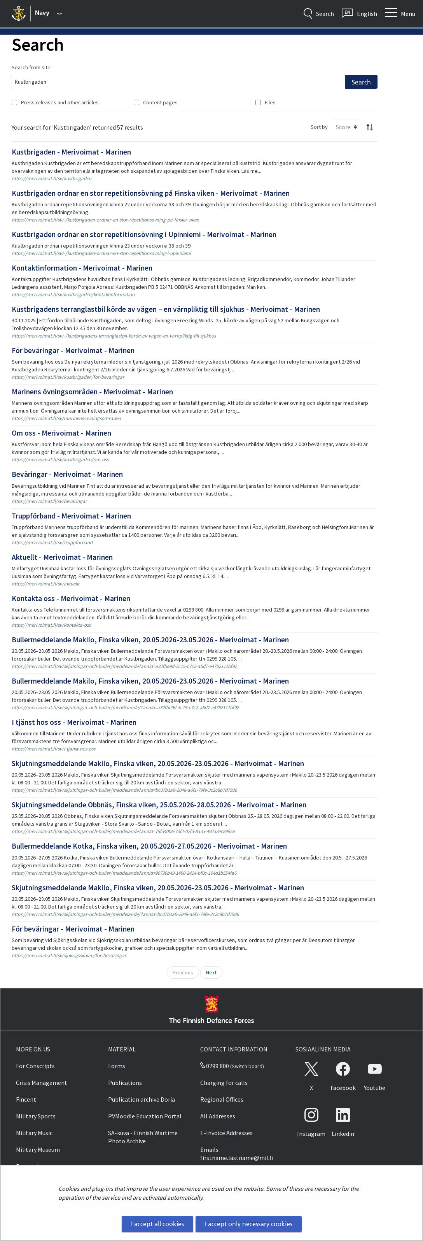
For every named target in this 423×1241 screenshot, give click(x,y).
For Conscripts (35, 1066)
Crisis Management (41, 1082)
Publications (125, 1082)
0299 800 (214, 1066)
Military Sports (36, 1116)
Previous (183, 972)
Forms (116, 1066)
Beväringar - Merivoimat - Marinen (67, 474)
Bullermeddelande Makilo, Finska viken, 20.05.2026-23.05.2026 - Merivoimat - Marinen (150, 639)
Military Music (34, 1133)
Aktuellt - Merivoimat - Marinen (62, 557)
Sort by (319, 126)
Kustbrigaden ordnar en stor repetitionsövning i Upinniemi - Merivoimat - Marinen (144, 234)
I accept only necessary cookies (248, 1224)
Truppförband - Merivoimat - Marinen (71, 515)
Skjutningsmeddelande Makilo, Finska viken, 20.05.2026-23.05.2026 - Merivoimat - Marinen (158, 763)
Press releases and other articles (60, 102)
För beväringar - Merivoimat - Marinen (73, 350)
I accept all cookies (157, 1224)
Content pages (160, 102)
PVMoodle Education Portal (145, 1116)
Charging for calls (224, 1082)
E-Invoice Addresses (226, 1133)
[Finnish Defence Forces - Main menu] (48, 13)
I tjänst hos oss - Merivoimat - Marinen (74, 722)
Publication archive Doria (141, 1099)
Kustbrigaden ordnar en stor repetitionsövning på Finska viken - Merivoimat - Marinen (151, 193)
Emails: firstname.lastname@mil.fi (236, 1154)
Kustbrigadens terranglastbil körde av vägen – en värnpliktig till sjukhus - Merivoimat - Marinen (166, 309)
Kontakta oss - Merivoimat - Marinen (71, 598)
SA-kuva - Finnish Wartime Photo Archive (143, 1137)
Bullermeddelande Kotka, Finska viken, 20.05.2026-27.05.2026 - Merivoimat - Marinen (149, 846)
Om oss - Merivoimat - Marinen (61, 433)
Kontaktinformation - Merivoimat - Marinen (82, 267)
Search (361, 82)
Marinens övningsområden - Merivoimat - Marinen (92, 391)
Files (270, 102)
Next (211, 972)
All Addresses (217, 1116)
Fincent (26, 1099)
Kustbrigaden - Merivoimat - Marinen (71, 151)
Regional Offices (221, 1099)
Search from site (31, 67)
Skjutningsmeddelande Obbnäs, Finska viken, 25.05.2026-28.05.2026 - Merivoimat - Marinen (159, 804)
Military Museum (38, 1149)
